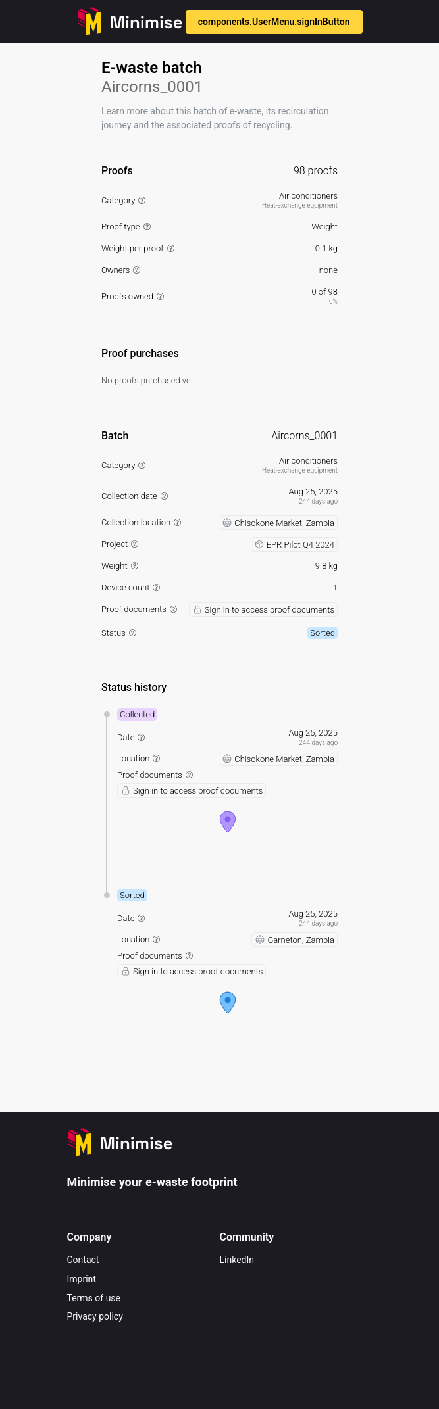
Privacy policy (95, 1316)
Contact (83, 1259)
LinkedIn (237, 1259)
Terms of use (94, 1298)
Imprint (81, 1279)
